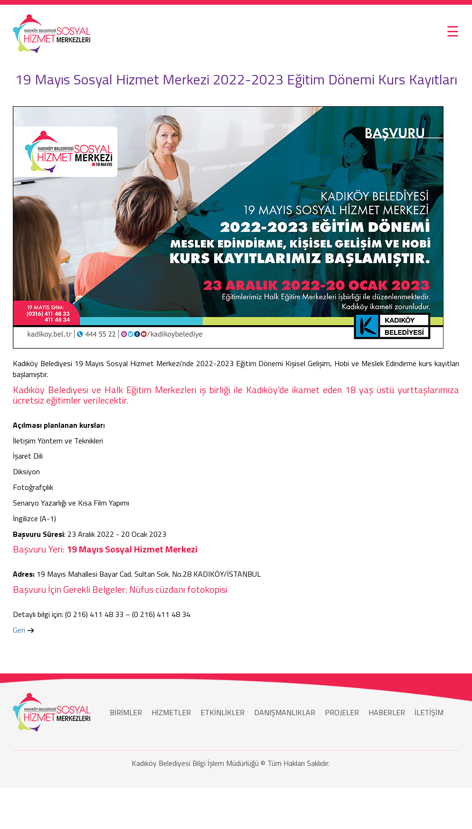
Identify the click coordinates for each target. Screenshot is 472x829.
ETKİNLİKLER (222, 712)
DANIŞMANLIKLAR (284, 712)
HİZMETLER (171, 712)
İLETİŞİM (429, 712)
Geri (19, 630)
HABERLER (386, 712)
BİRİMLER (126, 712)
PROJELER (342, 712)
